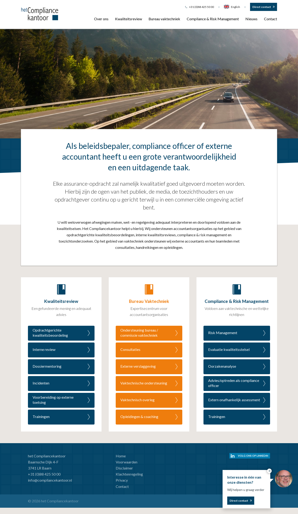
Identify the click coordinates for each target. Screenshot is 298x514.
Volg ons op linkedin (253, 455)
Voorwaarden (126, 462)
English (232, 7)
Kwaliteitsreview (128, 19)
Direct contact (261, 7)
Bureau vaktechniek (164, 19)
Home (121, 456)
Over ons (101, 19)
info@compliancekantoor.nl (50, 480)
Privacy (122, 480)
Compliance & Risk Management (213, 19)
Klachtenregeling (129, 474)
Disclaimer (124, 468)
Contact (270, 19)
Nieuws (251, 19)
